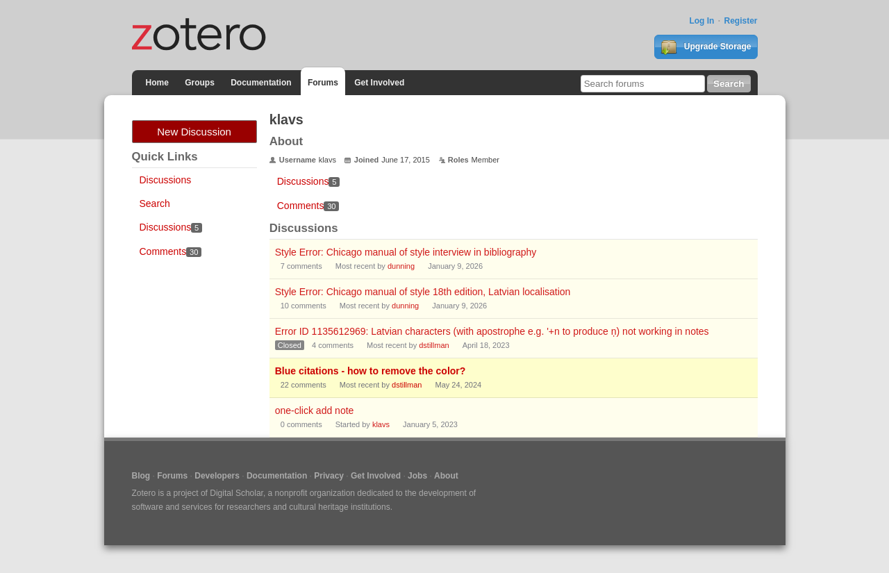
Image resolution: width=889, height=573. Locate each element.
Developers (217, 476)
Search (155, 203)
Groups (200, 83)
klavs (381, 424)
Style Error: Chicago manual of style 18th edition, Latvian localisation (423, 291)
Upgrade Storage (705, 47)
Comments (171, 251)
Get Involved (379, 83)
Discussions (166, 179)
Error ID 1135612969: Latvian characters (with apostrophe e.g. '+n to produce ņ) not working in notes (492, 331)
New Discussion (194, 132)
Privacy (329, 476)
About (446, 476)
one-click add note (314, 410)
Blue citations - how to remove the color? (370, 370)
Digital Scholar (236, 493)
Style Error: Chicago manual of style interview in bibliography (406, 252)
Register (740, 21)
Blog (141, 476)
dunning (401, 266)
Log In (701, 21)
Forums (323, 83)
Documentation (261, 83)
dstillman (434, 345)
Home (157, 83)
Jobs (417, 476)
